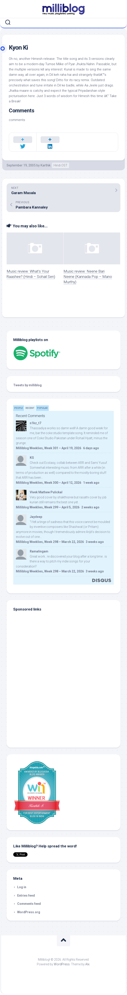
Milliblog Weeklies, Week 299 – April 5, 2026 (47, 507)
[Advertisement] (40, 711)
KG (32, 457)
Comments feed (29, 903)
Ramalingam (39, 551)
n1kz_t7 (35, 423)
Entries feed (26, 895)
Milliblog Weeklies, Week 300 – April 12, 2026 (48, 482)
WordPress (62, 964)
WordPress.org (28, 912)
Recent (30, 408)
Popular (42, 408)
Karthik (45, 165)
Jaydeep (36, 517)
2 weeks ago (90, 507)
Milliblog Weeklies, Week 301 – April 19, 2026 (48, 448)
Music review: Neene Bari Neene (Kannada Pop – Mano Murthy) (88, 276)
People (18, 408)
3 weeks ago (95, 542)
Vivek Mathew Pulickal (46, 492)
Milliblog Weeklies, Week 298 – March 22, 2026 (50, 542)
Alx (87, 964)
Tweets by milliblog (27, 385)
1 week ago (91, 482)
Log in (21, 887)
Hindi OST (60, 165)
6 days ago (91, 448)
